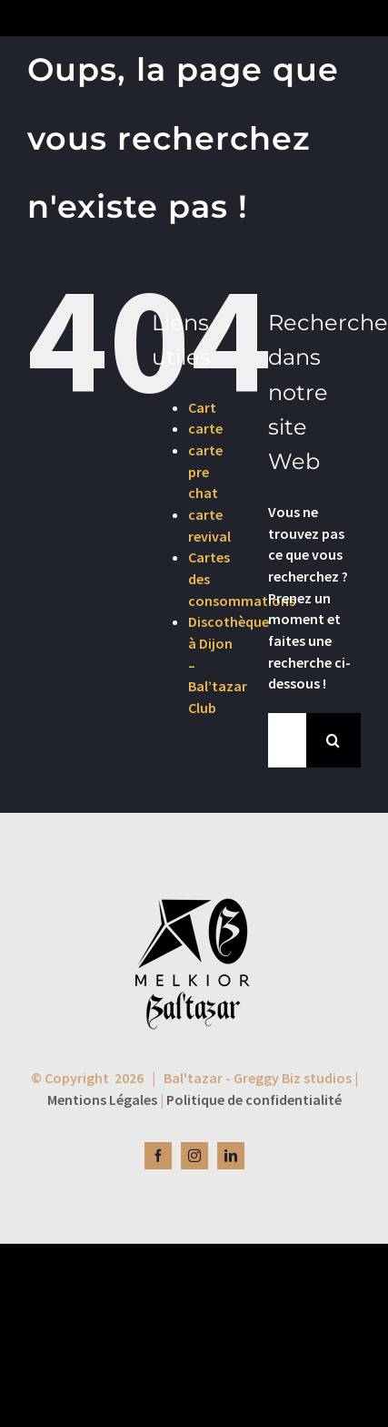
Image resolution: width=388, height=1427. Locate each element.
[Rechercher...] (287, 740)
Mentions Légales (102, 1099)
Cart (202, 407)
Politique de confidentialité (254, 1099)
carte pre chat (205, 471)
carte (205, 428)
